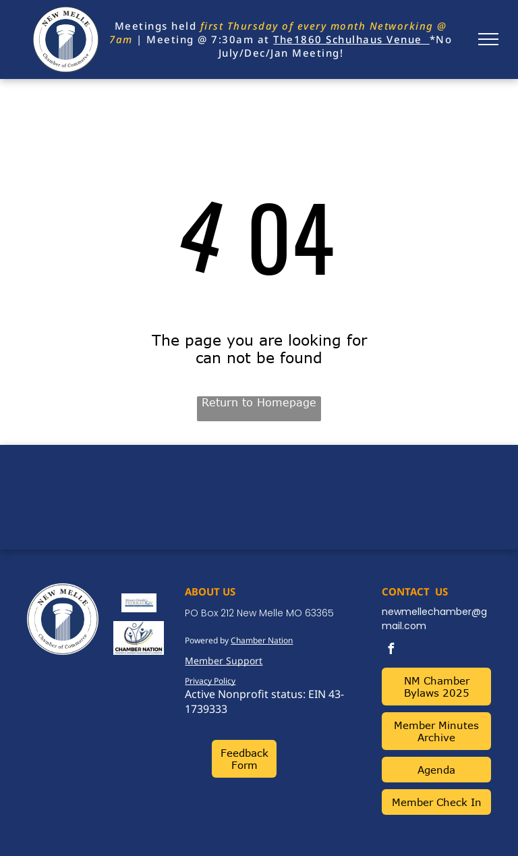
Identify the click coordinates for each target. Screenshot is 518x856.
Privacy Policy (210, 681)
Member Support (223, 660)
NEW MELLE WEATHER (259, 495)
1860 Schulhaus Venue (358, 39)
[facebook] (390, 650)
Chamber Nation (262, 640)
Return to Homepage (259, 402)
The (283, 39)
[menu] (488, 39)
